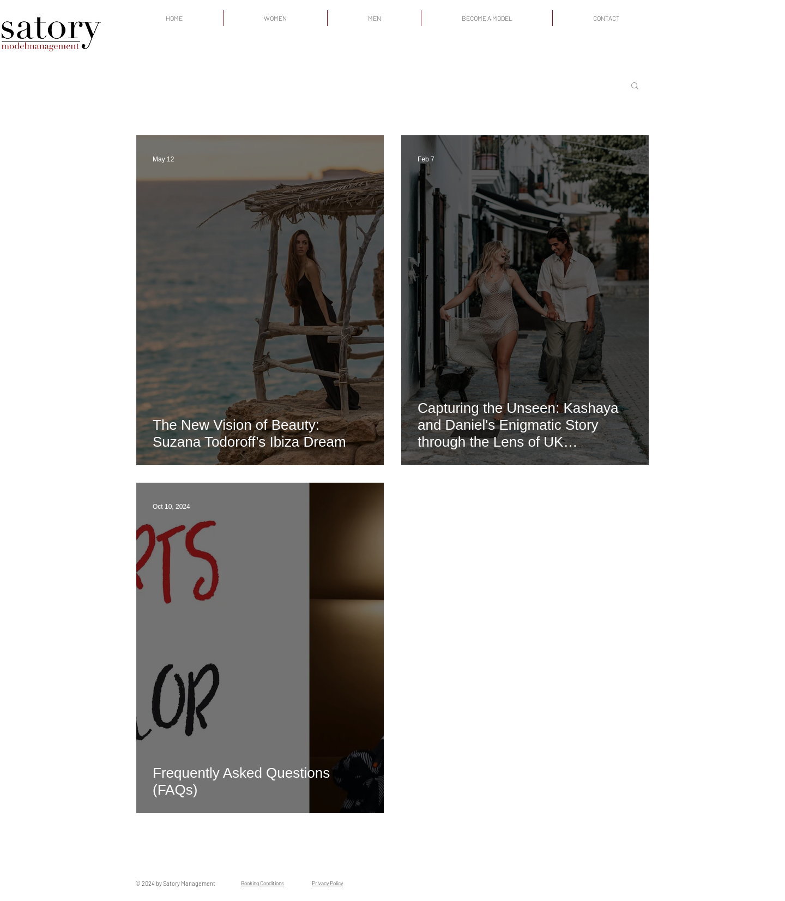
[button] (635, 86)
